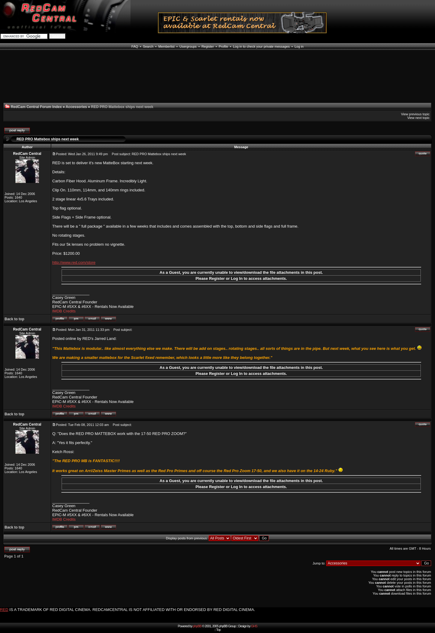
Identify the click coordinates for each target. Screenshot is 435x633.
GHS (254, 626)
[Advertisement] (54, 80)
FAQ (134, 46)
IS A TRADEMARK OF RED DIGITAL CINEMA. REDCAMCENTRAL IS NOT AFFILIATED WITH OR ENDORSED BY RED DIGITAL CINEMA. (132, 609)
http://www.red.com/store (73, 262)
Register (207, 46)
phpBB (197, 626)
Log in (299, 46)
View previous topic (415, 114)
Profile (223, 46)
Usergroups (188, 46)
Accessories (76, 107)
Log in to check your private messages (261, 46)
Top (218, 629)
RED (4, 609)
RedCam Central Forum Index (36, 107)
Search (148, 46)
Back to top (14, 319)
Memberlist (166, 46)
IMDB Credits (64, 311)
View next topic (418, 118)
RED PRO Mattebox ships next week (48, 139)
